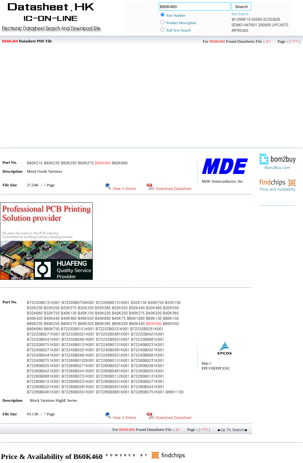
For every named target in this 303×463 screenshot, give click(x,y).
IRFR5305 (240, 30)
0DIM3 (237, 24)
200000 (264, 24)
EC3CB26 (271, 19)
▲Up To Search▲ (232, 429)
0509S (256, 19)
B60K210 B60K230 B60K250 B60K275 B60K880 (77, 162)
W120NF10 (241, 19)
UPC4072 (280, 24)
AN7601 (250, 24)
